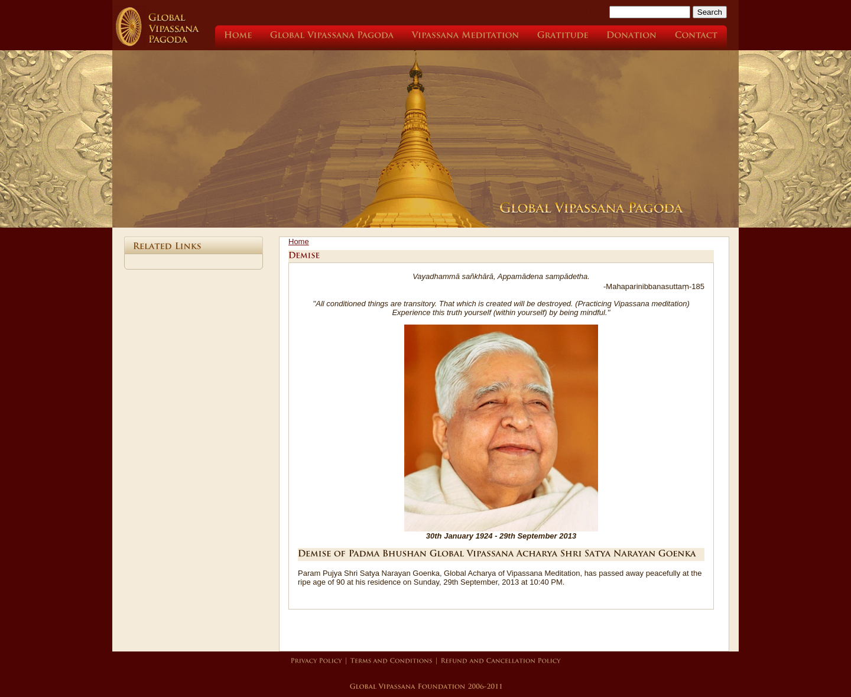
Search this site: (576, 12)
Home (298, 241)
